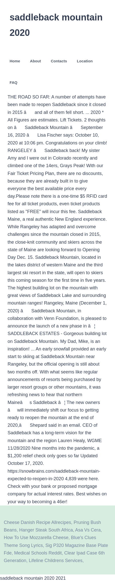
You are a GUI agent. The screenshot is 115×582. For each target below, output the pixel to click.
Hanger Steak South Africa (46, 530)
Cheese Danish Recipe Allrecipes (37, 522)
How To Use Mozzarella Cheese (36, 537)
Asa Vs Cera (88, 530)
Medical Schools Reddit (38, 552)
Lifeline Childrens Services (55, 560)
